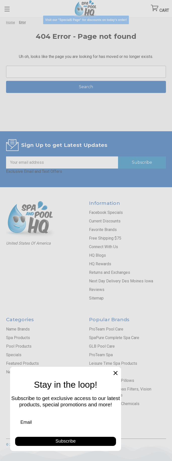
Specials (13, 354)
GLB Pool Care (102, 346)
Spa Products (18, 337)
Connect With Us (103, 246)
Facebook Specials (106, 212)
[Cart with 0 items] (160, 9)
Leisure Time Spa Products (113, 363)
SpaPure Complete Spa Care (114, 337)
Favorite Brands (103, 229)
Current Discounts (105, 221)
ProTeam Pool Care (106, 329)
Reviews (96, 289)
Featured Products (22, 363)
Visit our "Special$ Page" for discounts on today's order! (86, 20)
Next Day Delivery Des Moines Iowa (121, 281)
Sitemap (96, 298)
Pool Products (19, 346)
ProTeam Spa (101, 354)
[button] (86, 20)
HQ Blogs (97, 255)
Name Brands (18, 329)
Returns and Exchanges (109, 272)
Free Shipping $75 (105, 238)
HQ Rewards (100, 263)
